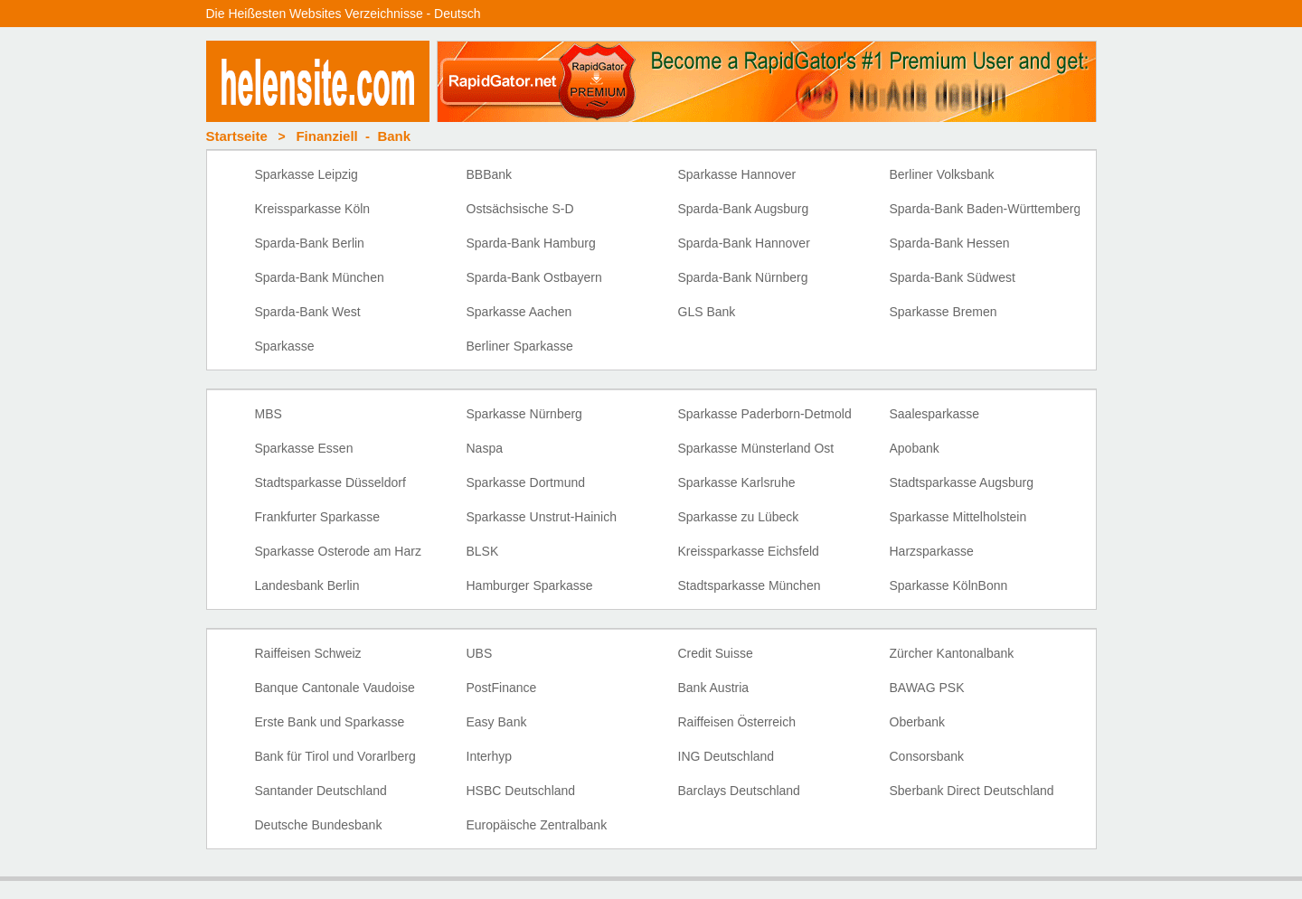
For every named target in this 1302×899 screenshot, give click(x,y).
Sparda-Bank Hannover (744, 243)
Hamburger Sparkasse (530, 585)
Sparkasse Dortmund (526, 482)
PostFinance (502, 687)
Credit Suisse (715, 653)
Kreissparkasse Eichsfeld (748, 551)
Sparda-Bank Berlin (309, 243)
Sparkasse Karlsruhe (737, 482)
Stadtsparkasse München (749, 585)
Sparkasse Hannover (737, 174)
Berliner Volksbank (942, 174)
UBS (480, 653)
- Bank (353, 136)
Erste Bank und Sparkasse (330, 722)
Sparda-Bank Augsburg (743, 208)
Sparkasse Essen (304, 448)
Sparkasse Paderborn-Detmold (765, 414)
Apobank (914, 448)
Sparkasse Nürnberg (524, 414)
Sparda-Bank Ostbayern (534, 277)
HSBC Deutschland (521, 790)
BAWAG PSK (927, 687)
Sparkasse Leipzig (306, 174)
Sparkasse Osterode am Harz (338, 551)
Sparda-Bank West (308, 311)
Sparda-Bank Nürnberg (743, 277)
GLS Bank (707, 311)
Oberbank (917, 722)
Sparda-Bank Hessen (950, 243)
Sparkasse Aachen (519, 311)
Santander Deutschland (321, 790)
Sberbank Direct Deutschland (972, 790)
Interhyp (490, 756)
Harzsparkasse (932, 551)
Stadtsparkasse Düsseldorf (330, 482)
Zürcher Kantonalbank (952, 653)
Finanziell (326, 136)
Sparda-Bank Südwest (952, 277)
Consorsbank (927, 756)
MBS (268, 414)
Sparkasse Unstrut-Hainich (542, 517)
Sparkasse (285, 346)
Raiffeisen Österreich (737, 722)
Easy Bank (497, 722)
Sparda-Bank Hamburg (531, 243)
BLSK (483, 551)
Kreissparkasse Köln (313, 208)
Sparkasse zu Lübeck (738, 517)
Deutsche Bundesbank (318, 825)
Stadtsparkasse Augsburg (962, 482)
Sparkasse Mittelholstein (958, 517)
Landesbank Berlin (307, 585)
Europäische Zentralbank (537, 825)
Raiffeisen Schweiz (308, 653)
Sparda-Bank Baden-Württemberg (985, 208)
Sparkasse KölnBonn (949, 585)
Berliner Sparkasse (520, 346)
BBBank (490, 174)
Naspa (485, 448)
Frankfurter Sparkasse (318, 517)
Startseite (237, 136)
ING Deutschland (726, 756)
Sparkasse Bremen (943, 311)
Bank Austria (714, 687)
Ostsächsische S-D (520, 208)
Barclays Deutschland (739, 790)
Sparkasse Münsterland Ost (756, 448)
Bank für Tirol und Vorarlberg (335, 756)
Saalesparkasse (935, 414)
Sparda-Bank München (319, 277)
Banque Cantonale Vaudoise (335, 687)
